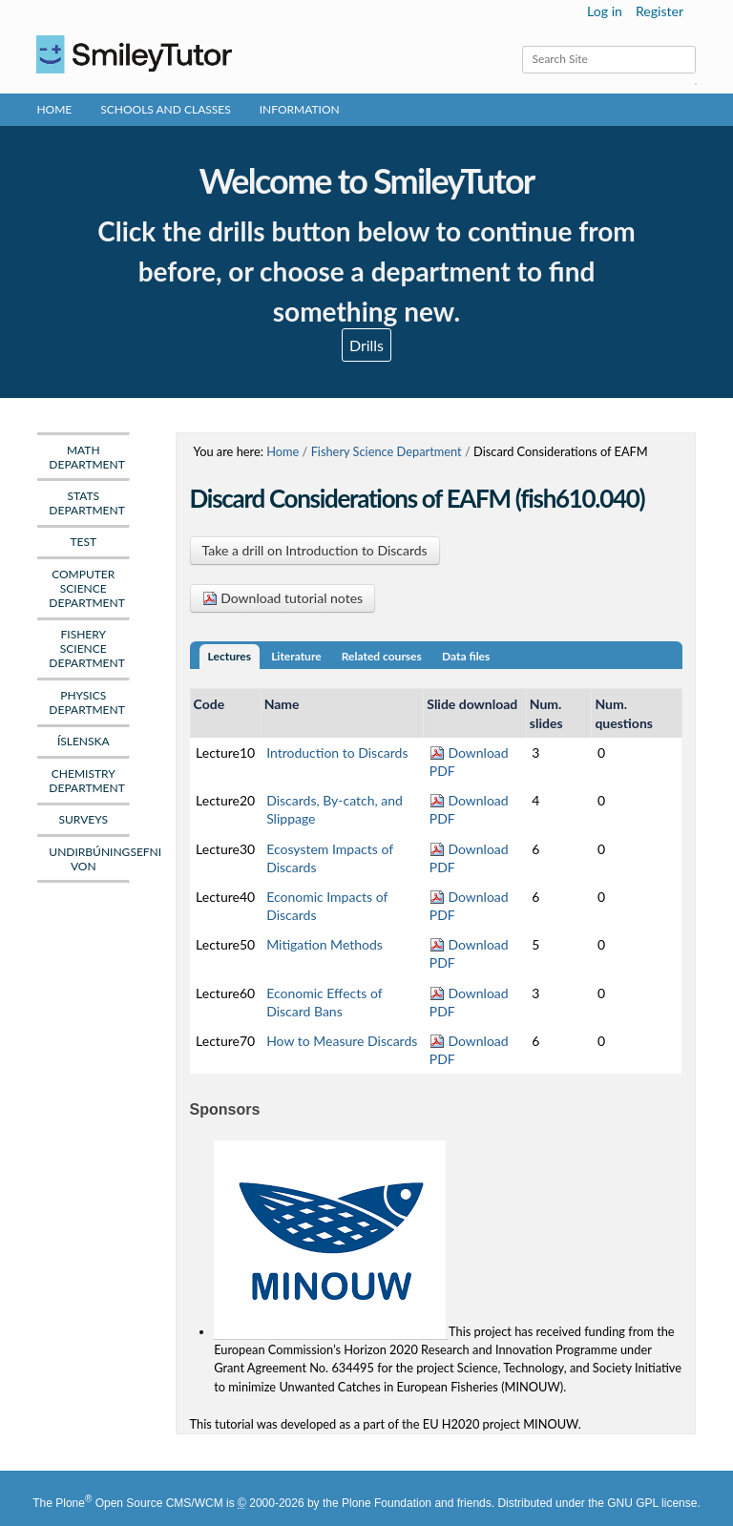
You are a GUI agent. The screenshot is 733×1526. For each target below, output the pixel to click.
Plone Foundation (386, 1503)
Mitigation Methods (324, 944)
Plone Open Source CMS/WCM (138, 1503)
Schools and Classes (165, 109)
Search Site (520, 45)
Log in (604, 11)
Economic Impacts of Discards (326, 905)
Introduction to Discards (337, 752)
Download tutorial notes (283, 598)
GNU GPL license (652, 1503)
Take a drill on (315, 550)
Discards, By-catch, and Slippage (334, 809)
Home (54, 109)
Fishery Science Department (386, 451)
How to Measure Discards (341, 1041)
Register (659, 11)
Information (300, 109)
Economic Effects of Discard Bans (324, 1002)
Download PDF (469, 761)
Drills (366, 345)
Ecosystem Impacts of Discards (329, 858)
